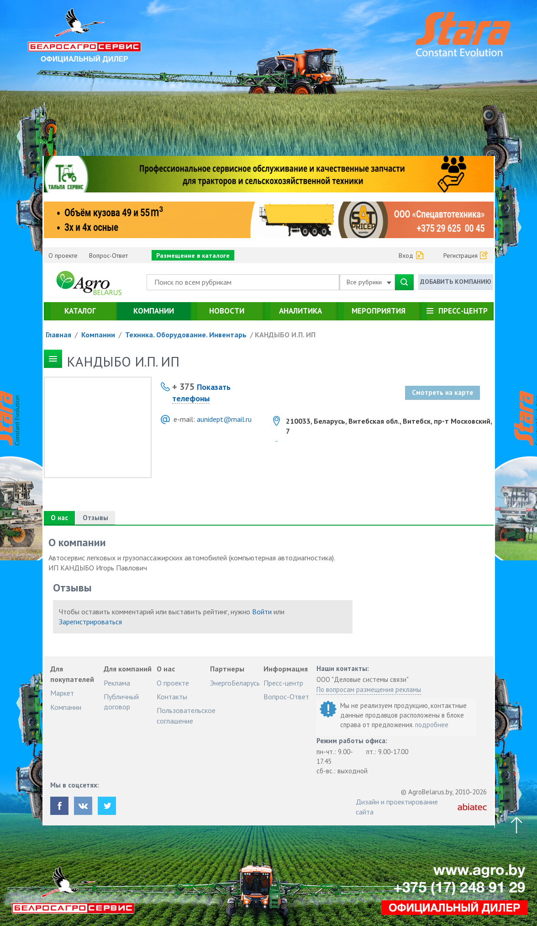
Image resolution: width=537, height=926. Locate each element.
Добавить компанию (455, 281)
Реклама (117, 682)
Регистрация (460, 255)
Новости (226, 311)
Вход (406, 255)
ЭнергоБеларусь (235, 682)
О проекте (63, 255)
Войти (262, 611)
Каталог (80, 311)
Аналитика (300, 311)
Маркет (62, 692)
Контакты (172, 696)
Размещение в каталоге (193, 255)
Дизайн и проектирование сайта (397, 806)
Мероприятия (378, 311)
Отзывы (95, 517)
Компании (153, 311)
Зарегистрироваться (90, 621)
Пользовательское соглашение (186, 715)
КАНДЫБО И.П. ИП (285, 334)
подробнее (431, 724)
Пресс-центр (463, 311)
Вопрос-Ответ (108, 255)
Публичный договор (121, 701)
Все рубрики (369, 282)
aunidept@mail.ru (224, 419)
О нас (59, 517)
